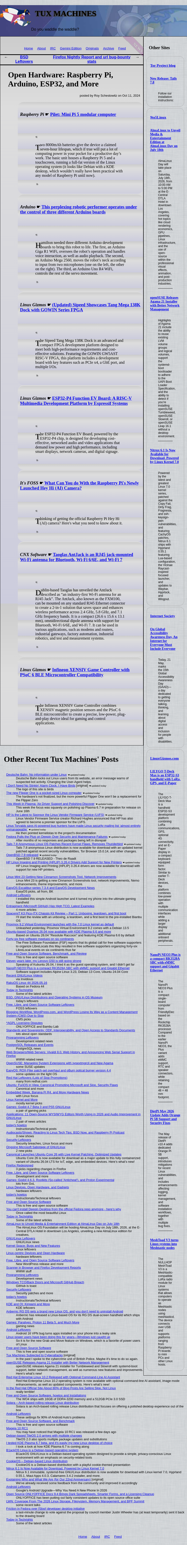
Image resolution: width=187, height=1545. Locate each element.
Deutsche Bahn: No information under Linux (36, 774)
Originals (92, 48)
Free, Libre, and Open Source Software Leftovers (40, 1004)
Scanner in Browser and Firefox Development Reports (43, 1267)
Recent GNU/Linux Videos (24, 975)
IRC (53, 48)
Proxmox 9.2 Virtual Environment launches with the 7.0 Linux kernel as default (60, 924)
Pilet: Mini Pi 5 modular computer (83, 114)
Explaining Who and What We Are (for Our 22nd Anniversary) (48, 1479)
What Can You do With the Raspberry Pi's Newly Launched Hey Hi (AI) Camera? (79, 486)
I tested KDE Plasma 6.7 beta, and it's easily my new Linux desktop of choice (59, 1443)
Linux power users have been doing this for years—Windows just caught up (58, 1337)
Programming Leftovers (22, 1037)
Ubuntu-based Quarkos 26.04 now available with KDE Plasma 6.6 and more (58, 931)
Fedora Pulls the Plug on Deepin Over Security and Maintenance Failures (57, 836)
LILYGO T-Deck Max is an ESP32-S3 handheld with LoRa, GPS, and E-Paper (165, 777)
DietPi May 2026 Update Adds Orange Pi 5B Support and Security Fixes (165, 1117)
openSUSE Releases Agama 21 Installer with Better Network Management (164, 303)
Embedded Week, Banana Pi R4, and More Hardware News (47, 1092)
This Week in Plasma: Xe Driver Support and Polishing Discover (50, 804)
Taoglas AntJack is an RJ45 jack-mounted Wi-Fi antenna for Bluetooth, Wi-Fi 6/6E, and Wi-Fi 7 (76, 557)
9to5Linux (158, 117)
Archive (108, 48)
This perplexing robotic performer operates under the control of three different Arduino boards (78, 209)
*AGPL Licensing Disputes (24, 1023)
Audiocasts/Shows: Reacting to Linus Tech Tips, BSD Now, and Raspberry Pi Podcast (65, 1132)
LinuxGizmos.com (164, 758)
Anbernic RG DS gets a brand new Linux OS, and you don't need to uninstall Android (64, 1311)
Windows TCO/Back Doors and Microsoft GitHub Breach (45, 1282)
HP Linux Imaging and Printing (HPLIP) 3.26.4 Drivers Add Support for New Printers (64, 862)
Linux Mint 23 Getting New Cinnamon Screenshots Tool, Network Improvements (61, 877)
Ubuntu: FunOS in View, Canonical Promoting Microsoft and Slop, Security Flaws (62, 1085)
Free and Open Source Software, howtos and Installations (46, 1395)
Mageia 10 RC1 (17, 1428)
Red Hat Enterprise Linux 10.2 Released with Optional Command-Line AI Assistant (63, 1377)
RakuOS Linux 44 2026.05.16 (26, 983)
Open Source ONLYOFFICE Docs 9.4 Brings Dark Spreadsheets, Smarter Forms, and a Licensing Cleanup (80, 1494)
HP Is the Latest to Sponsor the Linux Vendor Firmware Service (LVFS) (55, 815)
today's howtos (16, 1125)
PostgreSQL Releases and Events (30, 1045)
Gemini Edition (70, 48)
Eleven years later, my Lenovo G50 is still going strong (43, 961)
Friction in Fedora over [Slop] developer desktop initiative (45, 1508)
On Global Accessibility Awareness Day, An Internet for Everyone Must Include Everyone (164, 639)
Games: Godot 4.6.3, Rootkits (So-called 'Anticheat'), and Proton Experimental (60, 1180)
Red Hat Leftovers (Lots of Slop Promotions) (36, 1078)
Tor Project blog (163, 65)
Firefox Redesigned (19, 1165)
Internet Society (162, 616)
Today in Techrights (19, 990)
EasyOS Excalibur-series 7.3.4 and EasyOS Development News (50, 888)
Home (28, 48)
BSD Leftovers (24, 59)
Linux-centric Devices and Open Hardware (35, 1253)
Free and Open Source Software (28, 1202)
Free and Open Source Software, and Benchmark (40, 1421)
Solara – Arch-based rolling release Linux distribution (42, 1403)
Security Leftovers (18, 1140)
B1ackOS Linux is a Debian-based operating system (42, 1450)
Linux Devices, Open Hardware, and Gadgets (37, 1187)
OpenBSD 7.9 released (22, 855)
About (41, 48)
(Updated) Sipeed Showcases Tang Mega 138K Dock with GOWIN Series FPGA (80, 307)
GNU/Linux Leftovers (20, 1238)
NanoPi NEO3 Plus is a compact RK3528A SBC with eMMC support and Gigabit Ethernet (165, 962)
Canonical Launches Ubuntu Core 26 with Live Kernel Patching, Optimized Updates (64, 1154)
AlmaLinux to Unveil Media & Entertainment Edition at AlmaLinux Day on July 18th (63, 1224)
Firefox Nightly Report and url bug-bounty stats (92, 59)
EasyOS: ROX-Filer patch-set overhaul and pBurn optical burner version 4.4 (58, 1070)
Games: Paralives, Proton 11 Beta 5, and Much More (42, 1322)
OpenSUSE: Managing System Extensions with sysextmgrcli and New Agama (59, 1063)
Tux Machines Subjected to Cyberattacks (34, 1355)
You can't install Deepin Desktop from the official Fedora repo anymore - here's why (63, 1209)
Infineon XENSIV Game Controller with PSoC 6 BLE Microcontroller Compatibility (75, 672)
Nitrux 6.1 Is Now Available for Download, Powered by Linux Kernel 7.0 (164, 456)
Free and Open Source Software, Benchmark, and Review (46, 953)
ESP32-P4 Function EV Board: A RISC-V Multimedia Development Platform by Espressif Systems (76, 401)
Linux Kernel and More (22, 1099)
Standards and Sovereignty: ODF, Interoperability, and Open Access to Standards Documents (70, 1030)
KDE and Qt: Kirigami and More (28, 1304)
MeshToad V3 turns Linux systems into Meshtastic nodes (164, 1244)
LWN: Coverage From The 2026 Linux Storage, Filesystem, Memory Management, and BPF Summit (75, 1501)
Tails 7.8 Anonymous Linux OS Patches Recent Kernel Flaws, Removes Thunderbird (64, 844)
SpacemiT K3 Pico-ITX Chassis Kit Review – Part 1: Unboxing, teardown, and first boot (66, 913)
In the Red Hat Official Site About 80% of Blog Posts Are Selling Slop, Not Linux (61, 1388)
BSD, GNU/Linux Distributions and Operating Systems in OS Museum (54, 997)
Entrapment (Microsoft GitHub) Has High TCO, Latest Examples (50, 906)
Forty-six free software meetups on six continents (40, 939)
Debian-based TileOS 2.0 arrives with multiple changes (44, 1435)
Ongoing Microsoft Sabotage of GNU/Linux (35, 1147)
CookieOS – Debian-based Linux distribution (37, 1461)
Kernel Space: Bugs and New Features (33, 1245)
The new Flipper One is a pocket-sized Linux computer (44, 793)
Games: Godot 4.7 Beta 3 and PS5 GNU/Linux (38, 1107)
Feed (122, 48)
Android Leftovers (18, 895)
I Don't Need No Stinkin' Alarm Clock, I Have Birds (40, 785)
